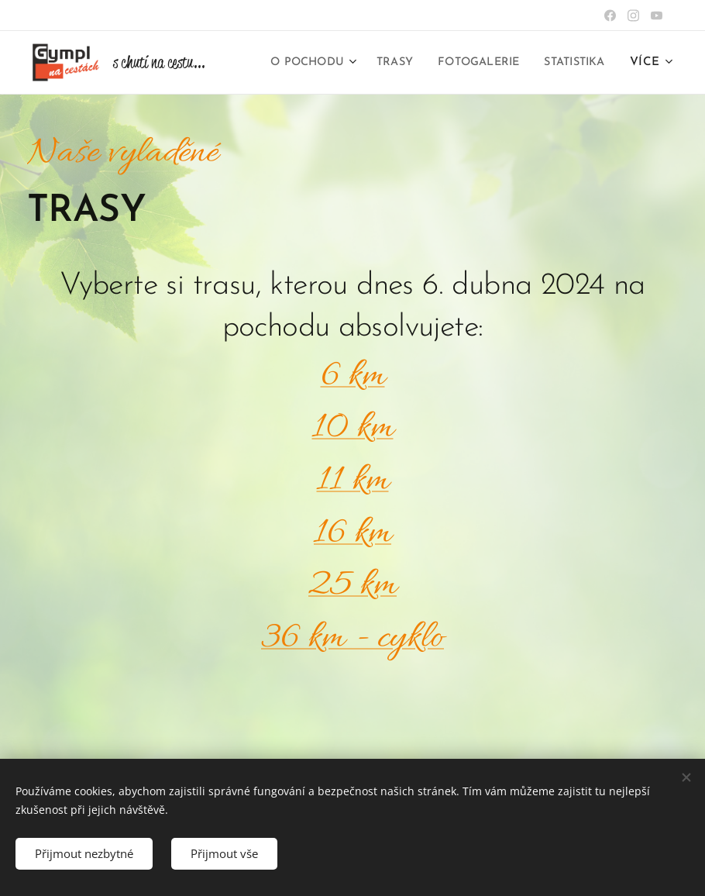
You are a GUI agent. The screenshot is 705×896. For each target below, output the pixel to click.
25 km (352, 585)
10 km (353, 428)
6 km (353, 376)
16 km (352, 533)
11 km (353, 481)
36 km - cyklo (352, 638)
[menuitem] (382, 62)
